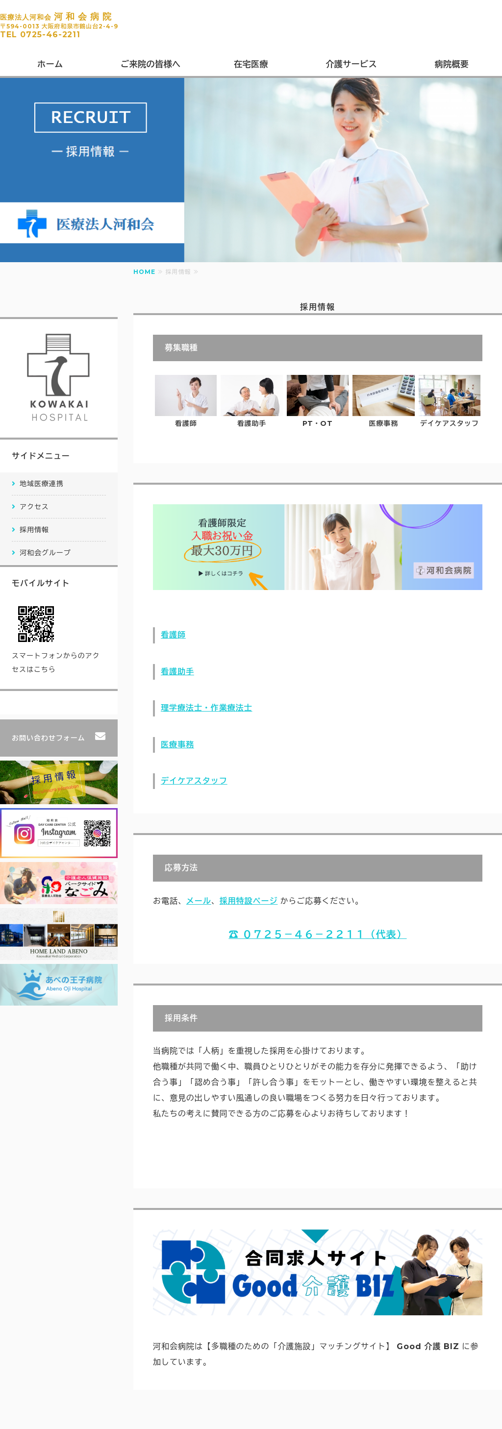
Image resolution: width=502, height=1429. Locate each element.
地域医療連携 (42, 483)
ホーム (50, 64)
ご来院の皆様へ (151, 64)
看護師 (173, 635)
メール (198, 901)
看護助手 (177, 671)
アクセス (34, 506)
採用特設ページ (249, 901)
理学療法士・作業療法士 (206, 708)
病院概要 (452, 64)
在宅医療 (251, 64)
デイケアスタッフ (194, 781)
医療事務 (177, 744)
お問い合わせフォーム (48, 738)
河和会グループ (45, 552)
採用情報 (34, 529)
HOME (144, 271)
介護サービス (351, 64)
